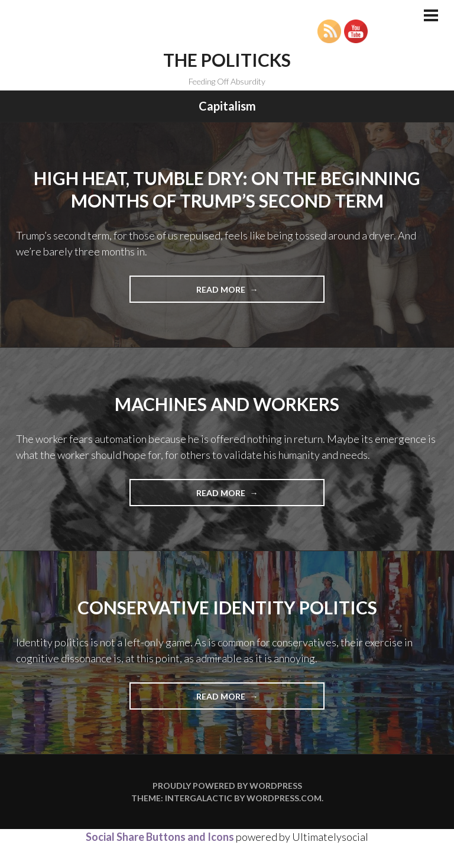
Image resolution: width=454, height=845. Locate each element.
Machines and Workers (227, 404)
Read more (245, 293)
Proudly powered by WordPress (227, 786)
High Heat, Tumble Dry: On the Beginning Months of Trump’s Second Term (227, 189)
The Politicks (227, 59)
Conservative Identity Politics (227, 607)
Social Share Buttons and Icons (160, 836)
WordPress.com (284, 798)
